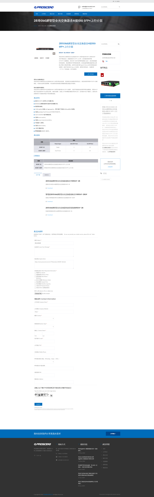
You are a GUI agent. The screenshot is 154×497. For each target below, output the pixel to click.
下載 (104, 61)
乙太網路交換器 (51, 25)
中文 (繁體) (117, 1)
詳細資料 (110, 167)
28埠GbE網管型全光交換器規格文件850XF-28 (63, 181)
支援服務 (68, 14)
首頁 (37, 14)
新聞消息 (76, 14)
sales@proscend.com (88, 6)
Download (49, 188)
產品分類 (44, 25)
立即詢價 (91, 74)
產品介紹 (52, 14)
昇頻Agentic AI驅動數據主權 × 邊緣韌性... (87, 449)
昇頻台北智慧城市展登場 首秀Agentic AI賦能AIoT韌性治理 (86, 458)
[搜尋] (119, 6)
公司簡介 (44, 14)
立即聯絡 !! (113, 433)
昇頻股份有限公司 (48, 494)
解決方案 (60, 14)
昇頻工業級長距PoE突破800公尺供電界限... (88, 482)
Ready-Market (116, 494)
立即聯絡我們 (111, 151)
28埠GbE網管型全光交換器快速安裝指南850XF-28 (64, 208)
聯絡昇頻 (85, 14)
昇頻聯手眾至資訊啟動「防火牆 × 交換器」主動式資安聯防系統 (87, 466)
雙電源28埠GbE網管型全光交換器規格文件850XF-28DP (66, 194)
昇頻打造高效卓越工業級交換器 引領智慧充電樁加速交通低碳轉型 (87, 474)
